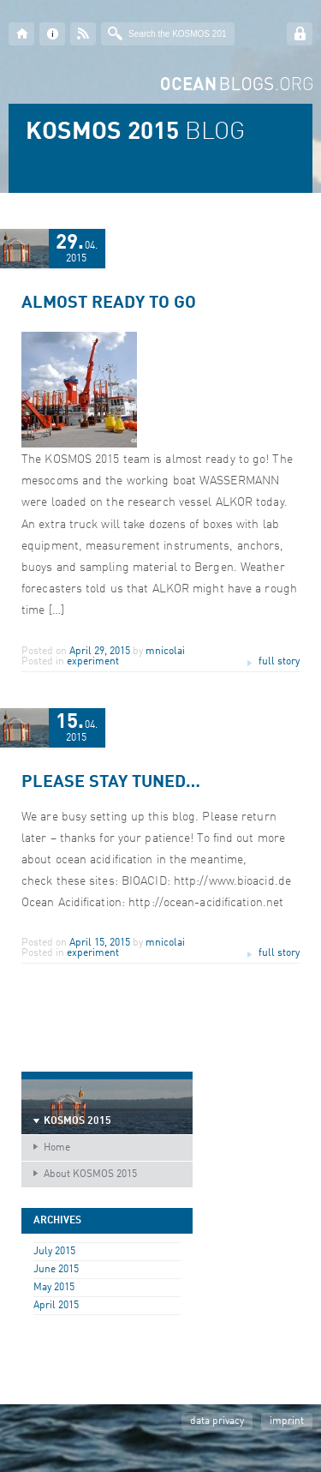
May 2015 (53, 1288)
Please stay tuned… (110, 782)
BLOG (135, 133)
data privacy (217, 1421)
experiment (93, 662)
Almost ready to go (108, 303)
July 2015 (54, 1252)
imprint (287, 1421)
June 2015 (56, 1270)
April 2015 (56, 1306)
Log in (299, 33)
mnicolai (165, 651)
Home (57, 1148)
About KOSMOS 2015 (90, 1174)
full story (279, 662)
